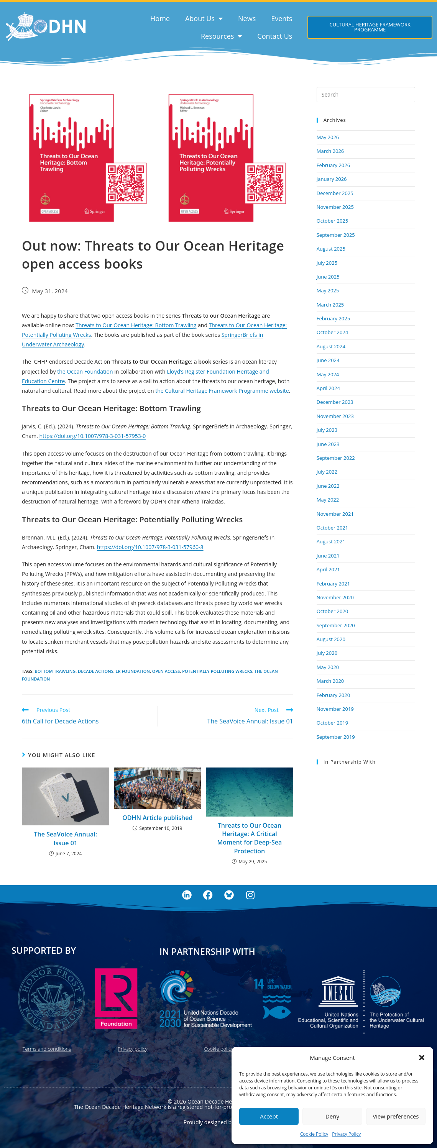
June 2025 (328, 276)
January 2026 (332, 178)
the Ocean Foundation (85, 371)
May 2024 (328, 374)
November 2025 (335, 206)
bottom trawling (55, 671)
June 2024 (328, 360)
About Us (204, 18)
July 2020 (327, 652)
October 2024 (332, 332)
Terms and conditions (47, 1048)
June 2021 (328, 555)
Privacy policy (132, 1048)
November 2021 (335, 513)
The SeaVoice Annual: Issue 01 (65, 838)
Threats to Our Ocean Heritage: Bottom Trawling (136, 325)
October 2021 (332, 527)
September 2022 (336, 457)
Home (160, 18)
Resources (221, 36)
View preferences (396, 1116)
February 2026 (333, 165)
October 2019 (332, 722)
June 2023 (328, 444)
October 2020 (332, 611)
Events (281, 18)
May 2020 (328, 667)
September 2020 (336, 625)
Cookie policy (218, 1048)
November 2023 (335, 416)
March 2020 (330, 680)
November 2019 (335, 708)
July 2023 (327, 429)
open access (166, 671)
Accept (269, 1116)
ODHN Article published (157, 817)
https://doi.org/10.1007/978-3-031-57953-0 (92, 436)
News (247, 18)
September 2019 (336, 736)
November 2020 (335, 597)
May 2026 (328, 137)
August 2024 (331, 346)
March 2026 (330, 151)
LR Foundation (133, 671)
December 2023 (335, 402)
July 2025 (327, 262)
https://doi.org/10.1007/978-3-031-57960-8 (150, 547)
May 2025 (328, 290)
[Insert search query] (366, 94)
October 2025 (332, 220)
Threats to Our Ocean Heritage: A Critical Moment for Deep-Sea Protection (249, 838)
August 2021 (331, 541)
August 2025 (331, 248)
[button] (422, 1057)
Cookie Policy (314, 1134)
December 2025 (335, 193)
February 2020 (333, 695)
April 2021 (328, 569)
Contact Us (274, 36)
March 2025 (330, 304)
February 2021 (333, 583)
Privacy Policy (346, 1134)
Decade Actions (95, 671)
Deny (332, 1116)
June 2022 (328, 485)
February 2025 (333, 318)
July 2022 (327, 471)
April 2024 (328, 388)
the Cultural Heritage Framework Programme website (222, 390)
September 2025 (336, 234)
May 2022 (328, 499)
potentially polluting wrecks (217, 671)
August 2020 (331, 639)
